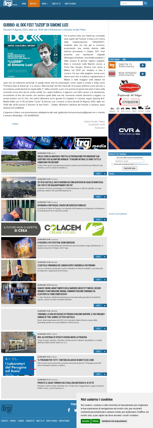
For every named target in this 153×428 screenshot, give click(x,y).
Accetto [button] (85, 421)
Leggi (101, 173)
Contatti (4, 420)
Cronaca (54, 179)
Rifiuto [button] (96, 421)
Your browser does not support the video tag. (130, 39)
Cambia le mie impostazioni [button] (114, 421)
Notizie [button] (34, 3)
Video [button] (45, 3)
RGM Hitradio (64, 420)
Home (25, 3)
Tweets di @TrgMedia (117, 214)
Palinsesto (30, 420)
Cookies (21, 420)
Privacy (13, 420)
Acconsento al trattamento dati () (131, 164)
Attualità (54, 262)
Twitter (15, 124)
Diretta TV (56, 3)
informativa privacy (141, 164)
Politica (54, 334)
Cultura (54, 357)
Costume (54, 239)
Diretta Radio (70, 3)
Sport (53, 153)
